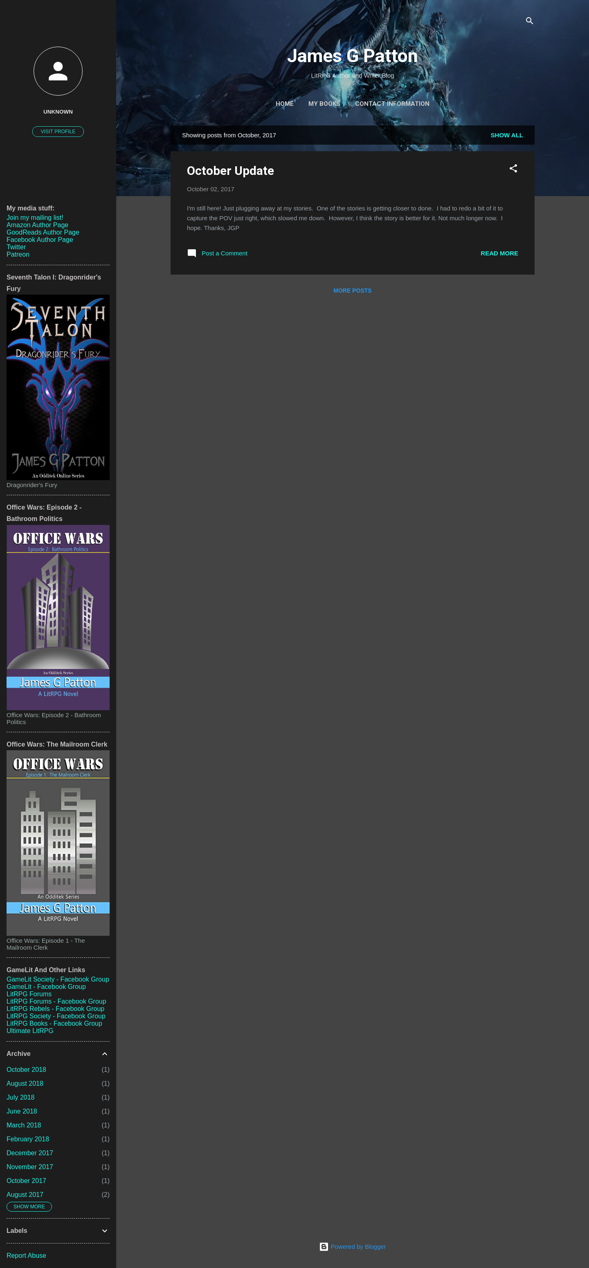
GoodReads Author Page (43, 232)
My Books (324, 103)
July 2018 (21, 1097)
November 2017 (30, 1166)
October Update (230, 170)
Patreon (18, 254)
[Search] (530, 22)
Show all (507, 135)
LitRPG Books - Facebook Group (54, 1023)
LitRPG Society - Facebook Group (56, 1016)
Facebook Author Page (40, 239)
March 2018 (24, 1125)
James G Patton (352, 56)
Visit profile (58, 131)
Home (285, 103)
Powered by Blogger (352, 1246)
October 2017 (26, 1180)
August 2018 (25, 1083)
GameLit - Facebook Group (46, 986)
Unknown (58, 112)
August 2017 (25, 1194)
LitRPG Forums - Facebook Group (56, 1001)
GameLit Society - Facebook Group (58, 979)
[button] (513, 169)
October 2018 (26, 1069)
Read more (499, 253)
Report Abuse (26, 1255)
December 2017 (30, 1152)
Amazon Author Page (37, 224)
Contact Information (392, 103)
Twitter (16, 247)
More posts (352, 290)
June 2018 (22, 1111)
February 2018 (28, 1139)
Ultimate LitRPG (30, 1030)
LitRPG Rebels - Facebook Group (55, 1008)
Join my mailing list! (35, 217)
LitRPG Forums (29, 994)
